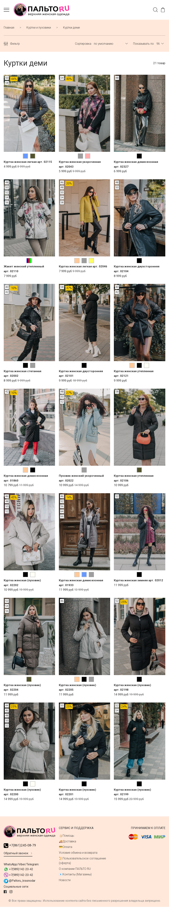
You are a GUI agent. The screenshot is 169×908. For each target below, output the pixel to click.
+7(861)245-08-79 (21, 846)
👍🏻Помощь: (67, 836)
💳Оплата (65, 848)
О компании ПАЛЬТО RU (75, 869)
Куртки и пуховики (38, 28)
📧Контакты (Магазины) (75, 875)
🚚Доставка (67, 842)
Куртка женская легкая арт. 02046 (84, 267)
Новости (65, 881)
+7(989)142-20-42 (18, 870)
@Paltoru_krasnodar (19, 882)
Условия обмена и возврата (78, 853)
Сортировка (83, 44)
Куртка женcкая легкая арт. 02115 (28, 162)
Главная (9, 28)
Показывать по (143, 44)
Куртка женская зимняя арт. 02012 (139, 581)
